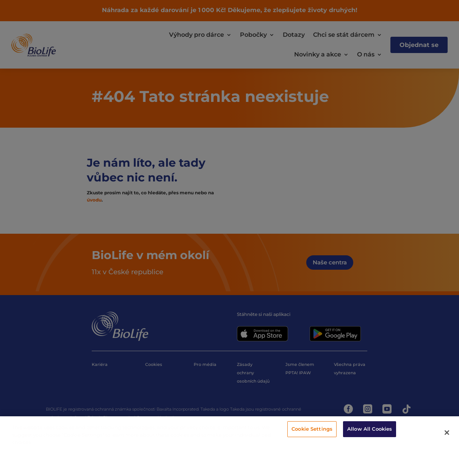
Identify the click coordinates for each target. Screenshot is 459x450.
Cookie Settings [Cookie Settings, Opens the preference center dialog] (311, 429)
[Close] (447, 432)
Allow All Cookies (369, 429)
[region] (229, 433)
